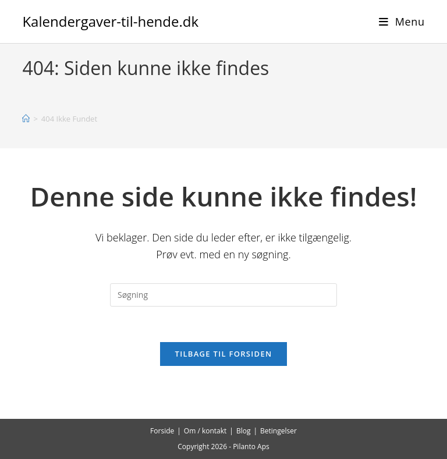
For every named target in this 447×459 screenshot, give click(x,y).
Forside (162, 431)
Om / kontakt (205, 431)
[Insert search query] (223, 295)
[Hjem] (26, 118)
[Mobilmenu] (402, 22)
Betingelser (278, 431)
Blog (243, 431)
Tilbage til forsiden (223, 353)
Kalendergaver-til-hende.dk (110, 21)
